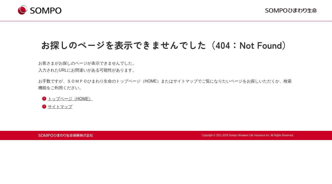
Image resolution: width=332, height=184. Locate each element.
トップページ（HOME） (70, 99)
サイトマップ (60, 107)
